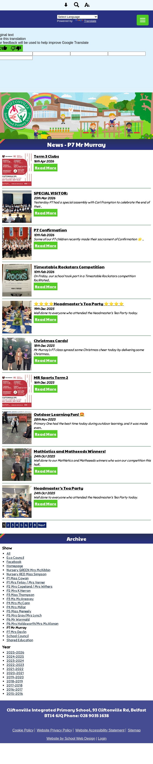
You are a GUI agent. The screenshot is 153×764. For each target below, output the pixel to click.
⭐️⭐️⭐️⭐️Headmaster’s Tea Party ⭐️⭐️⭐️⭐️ (79, 303)
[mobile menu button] (143, 20)
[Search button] (76, 6)
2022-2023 (15, 665)
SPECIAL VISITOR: (51, 193)
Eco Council (15, 558)
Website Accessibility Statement (99, 730)
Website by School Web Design (71, 738)
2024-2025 (15, 656)
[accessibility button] (87, 6)
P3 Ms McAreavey (20, 599)
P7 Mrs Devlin (16, 632)
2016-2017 (14, 689)
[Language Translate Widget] (77, 17)
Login (102, 738)
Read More (45, 167)
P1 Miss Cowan (18, 578)
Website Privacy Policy (54, 730)
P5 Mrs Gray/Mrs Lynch (24, 615)
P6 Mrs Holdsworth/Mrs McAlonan (32, 623)
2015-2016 (15, 694)
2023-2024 (15, 661)
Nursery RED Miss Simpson (26, 574)
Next (41, 525)
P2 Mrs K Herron (18, 591)
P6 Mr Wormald (18, 619)
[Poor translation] (16, 48)
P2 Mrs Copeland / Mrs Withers (29, 586)
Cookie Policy (23, 730)
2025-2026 (15, 652)
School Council (18, 636)
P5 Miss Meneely (19, 611)
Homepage (15, 566)
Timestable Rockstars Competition (69, 266)
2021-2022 (15, 669)
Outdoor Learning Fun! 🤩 (59, 414)
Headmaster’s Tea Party (58, 488)
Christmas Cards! (51, 340)
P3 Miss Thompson (20, 595)
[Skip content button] (66, 6)
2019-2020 (15, 677)
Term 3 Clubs (46, 156)
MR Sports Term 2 (51, 377)
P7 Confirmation (50, 230)
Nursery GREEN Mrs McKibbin (28, 570)
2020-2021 (15, 673)
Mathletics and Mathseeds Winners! (70, 451)
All (8, 553)
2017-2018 (14, 685)
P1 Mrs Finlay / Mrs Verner (26, 582)
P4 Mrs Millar (16, 607)
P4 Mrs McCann (18, 603)
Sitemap (134, 730)
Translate (85, 21)
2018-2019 (15, 681)
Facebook (14, 562)
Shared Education (20, 640)
